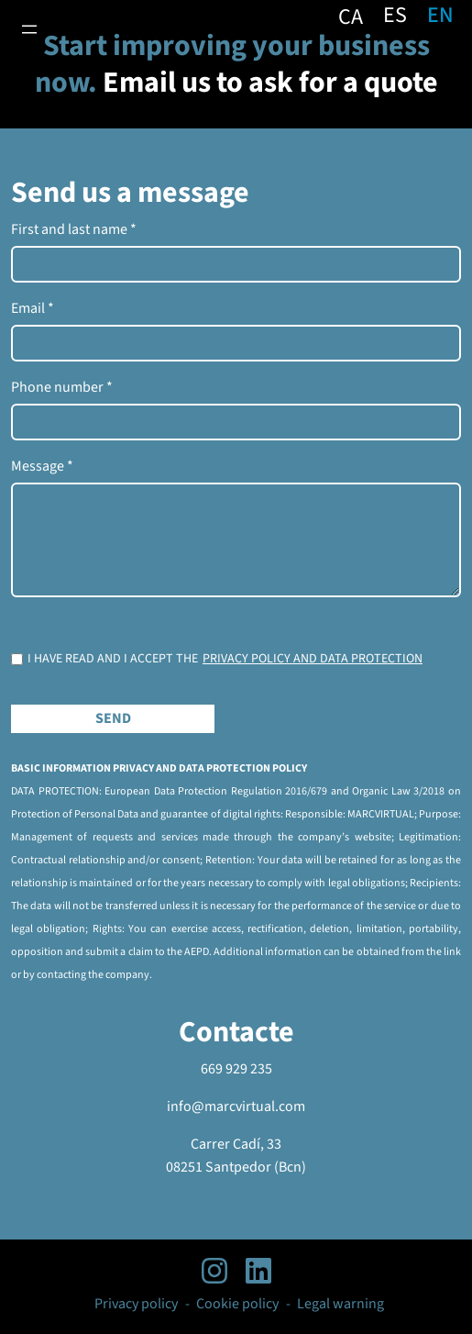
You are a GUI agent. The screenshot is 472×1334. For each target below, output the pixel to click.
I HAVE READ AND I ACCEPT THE (225, 659)
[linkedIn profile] (258, 1271)
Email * (32, 308)
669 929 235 (236, 1069)
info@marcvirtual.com (236, 1106)
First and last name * (74, 229)
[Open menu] (29, 29)
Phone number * (62, 387)
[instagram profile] (214, 1271)
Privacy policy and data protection (313, 659)
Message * (42, 466)
